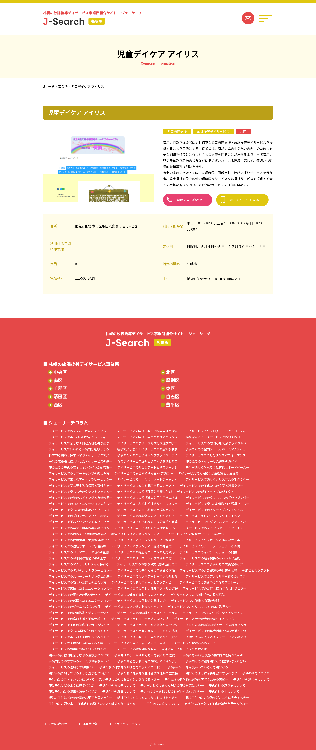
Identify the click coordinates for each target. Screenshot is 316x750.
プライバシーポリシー (128, 724)
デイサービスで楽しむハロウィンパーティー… (80, 437)
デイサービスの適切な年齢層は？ (71, 667)
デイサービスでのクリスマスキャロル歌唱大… (199, 606)
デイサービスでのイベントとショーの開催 (208, 552)
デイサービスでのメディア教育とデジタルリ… (80, 431)
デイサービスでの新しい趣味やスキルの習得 (147, 588)
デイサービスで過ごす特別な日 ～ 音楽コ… (143, 473)
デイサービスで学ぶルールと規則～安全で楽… (149, 625)
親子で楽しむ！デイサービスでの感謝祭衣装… (149, 449)
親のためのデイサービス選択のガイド (211, 461)
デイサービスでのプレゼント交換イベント (134, 606)
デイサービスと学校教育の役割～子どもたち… (205, 619)
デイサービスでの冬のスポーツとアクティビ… (142, 582)
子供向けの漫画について (118, 691)
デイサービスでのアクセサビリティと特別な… (80, 564)
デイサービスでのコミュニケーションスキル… (80, 503)
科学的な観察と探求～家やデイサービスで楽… (80, 455)
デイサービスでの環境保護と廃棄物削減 (144, 491)
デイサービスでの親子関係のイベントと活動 (210, 558)
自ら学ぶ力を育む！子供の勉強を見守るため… (216, 703)
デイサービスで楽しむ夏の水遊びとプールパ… (80, 510)
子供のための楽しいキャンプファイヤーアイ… (148, 455)
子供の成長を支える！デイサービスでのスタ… (217, 637)
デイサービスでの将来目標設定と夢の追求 (77, 558)
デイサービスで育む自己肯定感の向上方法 (140, 619)
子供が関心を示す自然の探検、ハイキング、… (149, 661)
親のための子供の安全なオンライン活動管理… (80, 467)
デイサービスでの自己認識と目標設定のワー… (149, 510)
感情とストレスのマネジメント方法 (135, 534)
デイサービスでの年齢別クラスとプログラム (147, 612)
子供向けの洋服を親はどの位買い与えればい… (217, 661)
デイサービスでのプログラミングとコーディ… (217, 431)
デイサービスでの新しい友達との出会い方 (77, 582)
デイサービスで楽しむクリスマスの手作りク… (217, 479)
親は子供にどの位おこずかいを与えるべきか (129, 679)
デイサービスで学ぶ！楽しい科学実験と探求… (149, 431)
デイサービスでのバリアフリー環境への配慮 (79, 552)
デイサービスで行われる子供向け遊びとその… (80, 449)
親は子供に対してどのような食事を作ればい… (80, 673)
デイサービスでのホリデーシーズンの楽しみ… (149, 576)
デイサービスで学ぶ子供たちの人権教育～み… (146, 528)
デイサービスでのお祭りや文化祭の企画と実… (148, 564)
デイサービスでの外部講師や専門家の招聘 (208, 570)
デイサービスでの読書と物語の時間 (195, 600)
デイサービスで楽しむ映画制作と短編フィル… (217, 503)
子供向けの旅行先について (251, 679)
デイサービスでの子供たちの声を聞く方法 (146, 570)
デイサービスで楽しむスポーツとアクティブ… (214, 612)
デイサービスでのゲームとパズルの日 (74, 606)
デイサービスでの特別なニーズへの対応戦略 (144, 552)
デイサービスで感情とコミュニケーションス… (80, 588)
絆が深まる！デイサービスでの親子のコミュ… (217, 437)
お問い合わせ (58, 724)
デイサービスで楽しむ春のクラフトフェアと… (80, 491)
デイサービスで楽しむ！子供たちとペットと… (80, 637)
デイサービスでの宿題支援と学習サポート (77, 619)
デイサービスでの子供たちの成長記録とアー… (217, 564)
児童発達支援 (177, 131)
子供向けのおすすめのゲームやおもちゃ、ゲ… (80, 661)
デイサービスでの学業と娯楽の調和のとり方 (79, 528)
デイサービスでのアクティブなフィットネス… (217, 510)
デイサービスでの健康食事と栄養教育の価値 (79, 540)
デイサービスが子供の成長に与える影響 (76, 643)
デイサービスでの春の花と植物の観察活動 (77, 534)
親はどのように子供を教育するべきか (211, 673)
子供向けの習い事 (61, 703)
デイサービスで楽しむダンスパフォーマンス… (217, 455)
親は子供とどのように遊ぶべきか (71, 685)
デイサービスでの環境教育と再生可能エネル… (149, 497)
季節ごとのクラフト (255, 570)
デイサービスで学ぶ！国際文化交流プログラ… (149, 443)
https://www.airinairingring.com (213, 278)
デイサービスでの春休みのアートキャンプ (145, 516)
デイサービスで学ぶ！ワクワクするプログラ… (80, 522)
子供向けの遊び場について (227, 685)
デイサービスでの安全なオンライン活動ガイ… (196, 534)
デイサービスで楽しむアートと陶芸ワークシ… (149, 467)
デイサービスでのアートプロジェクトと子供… (211, 546)
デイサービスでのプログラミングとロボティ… (80, 516)
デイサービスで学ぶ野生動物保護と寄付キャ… (80, 485)
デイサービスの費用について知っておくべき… (80, 649)
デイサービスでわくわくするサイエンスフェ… (149, 503)
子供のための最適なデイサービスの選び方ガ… (217, 625)
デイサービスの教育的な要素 (136, 649)
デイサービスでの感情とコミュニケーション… (80, 600)
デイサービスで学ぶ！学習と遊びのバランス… (149, 437)
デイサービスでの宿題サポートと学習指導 (77, 546)
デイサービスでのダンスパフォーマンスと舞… (217, 522)
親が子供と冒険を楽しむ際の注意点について (79, 655)
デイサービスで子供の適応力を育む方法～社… (80, 625)
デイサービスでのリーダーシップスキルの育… (143, 558)
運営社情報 (90, 724)
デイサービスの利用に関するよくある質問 (137, 643)
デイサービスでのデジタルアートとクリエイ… (214, 528)
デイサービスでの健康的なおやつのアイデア (135, 594)
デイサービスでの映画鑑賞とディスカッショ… (80, 612)
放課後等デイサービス (213, 131)
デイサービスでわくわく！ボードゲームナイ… (149, 479)
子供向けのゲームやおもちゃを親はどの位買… (146, 655)
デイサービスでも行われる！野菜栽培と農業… (149, 522)
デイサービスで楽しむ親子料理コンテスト (146, 485)
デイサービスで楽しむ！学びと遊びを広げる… (149, 637)
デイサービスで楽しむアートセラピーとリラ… (80, 479)
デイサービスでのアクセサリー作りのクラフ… (217, 576)
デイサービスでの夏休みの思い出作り (74, 594)
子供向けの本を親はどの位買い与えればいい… (172, 691)
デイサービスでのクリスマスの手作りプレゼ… (217, 497)
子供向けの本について (224, 691)
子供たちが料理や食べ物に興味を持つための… (214, 655)
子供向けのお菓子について (117, 685)
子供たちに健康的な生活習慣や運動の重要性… (149, 673)
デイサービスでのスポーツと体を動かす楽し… (214, 540)
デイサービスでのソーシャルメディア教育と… (146, 540)
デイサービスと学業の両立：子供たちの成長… (149, 631)
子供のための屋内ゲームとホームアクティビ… (217, 449)
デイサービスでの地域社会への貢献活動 (197, 594)
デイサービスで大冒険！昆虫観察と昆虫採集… (209, 473)
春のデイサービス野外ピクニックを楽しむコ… (149, 461)
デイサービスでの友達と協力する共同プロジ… (214, 588)
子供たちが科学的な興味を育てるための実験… (131, 667)
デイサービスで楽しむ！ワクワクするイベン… (211, 516)
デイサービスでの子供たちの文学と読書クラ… (211, 485)
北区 (243, 131)
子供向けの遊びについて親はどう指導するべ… (109, 703)
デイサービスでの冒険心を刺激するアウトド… (217, 443)
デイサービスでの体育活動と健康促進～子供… (217, 631)
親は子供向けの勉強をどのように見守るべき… (217, 697)
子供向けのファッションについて (71, 679)
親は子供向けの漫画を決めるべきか (73, 691)
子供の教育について (255, 673)
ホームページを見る (244, 199)
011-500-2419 (84, 278)
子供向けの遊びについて (163, 703)
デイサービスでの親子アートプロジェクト (205, 491)
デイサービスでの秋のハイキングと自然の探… (80, 497)
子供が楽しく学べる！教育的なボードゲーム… (217, 467)
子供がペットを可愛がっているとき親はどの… (199, 667)
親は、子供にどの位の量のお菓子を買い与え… (80, 697)
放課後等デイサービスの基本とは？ (185, 649)
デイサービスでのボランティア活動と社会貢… (143, 546)
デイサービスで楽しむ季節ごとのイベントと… (80, 631)
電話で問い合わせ (190, 199)
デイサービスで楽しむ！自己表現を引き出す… (80, 443)
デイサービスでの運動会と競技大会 (141, 600)
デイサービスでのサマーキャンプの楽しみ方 (79, 473)
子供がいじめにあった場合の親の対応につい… (172, 685)
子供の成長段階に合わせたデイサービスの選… (80, 461)
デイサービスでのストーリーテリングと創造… (80, 576)
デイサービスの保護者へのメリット (195, 643)
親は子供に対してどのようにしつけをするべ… (149, 697)
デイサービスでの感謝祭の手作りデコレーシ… (211, 582)
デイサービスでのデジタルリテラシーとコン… (80, 570)
